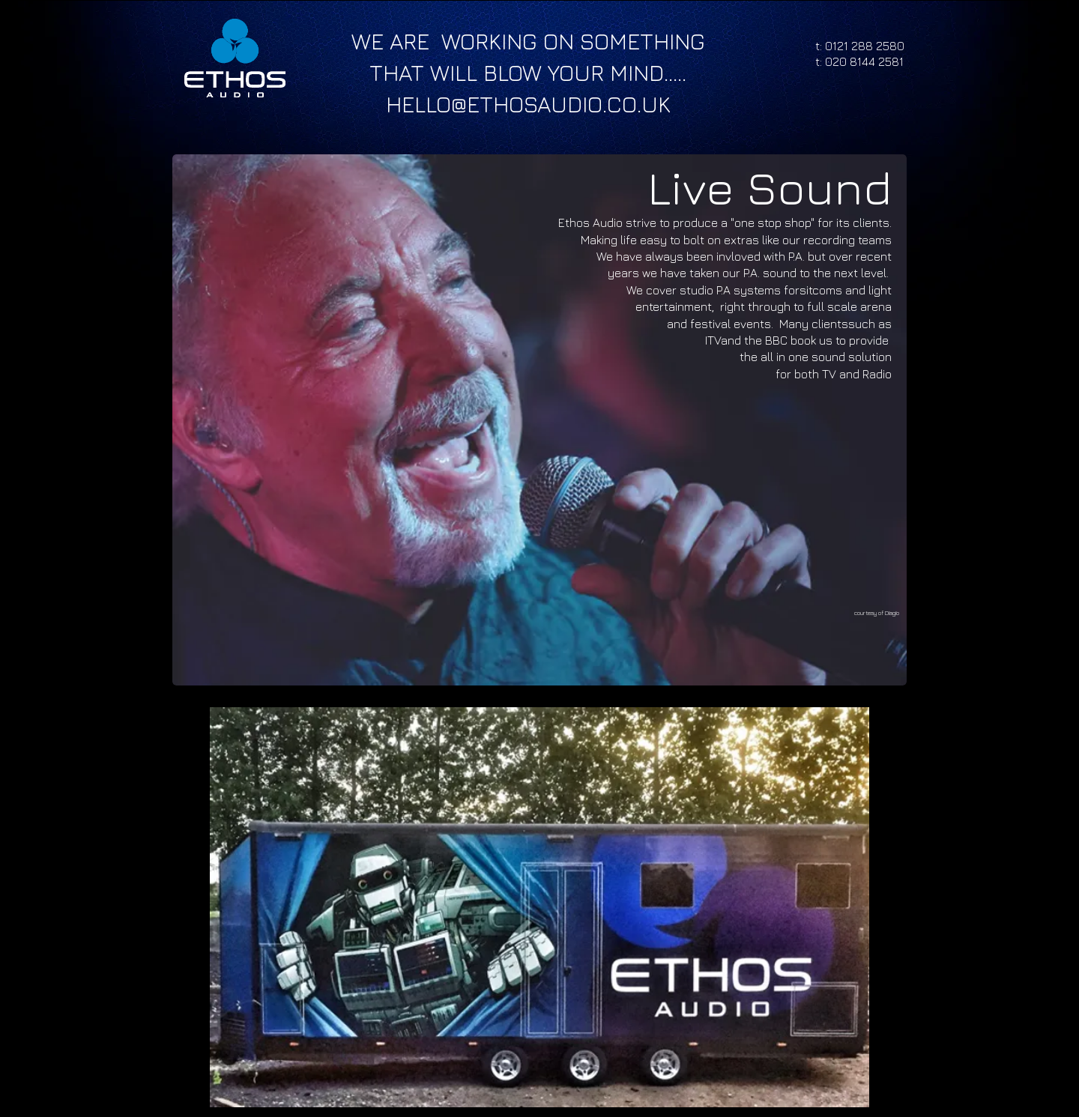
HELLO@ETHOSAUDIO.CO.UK (528, 104)
